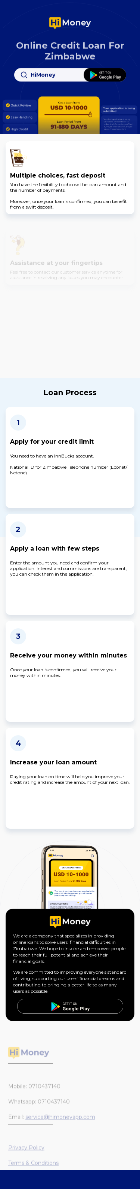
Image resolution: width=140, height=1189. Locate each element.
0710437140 (44, 1091)
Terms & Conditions (33, 1167)
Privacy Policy (26, 1152)
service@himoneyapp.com (60, 1121)
